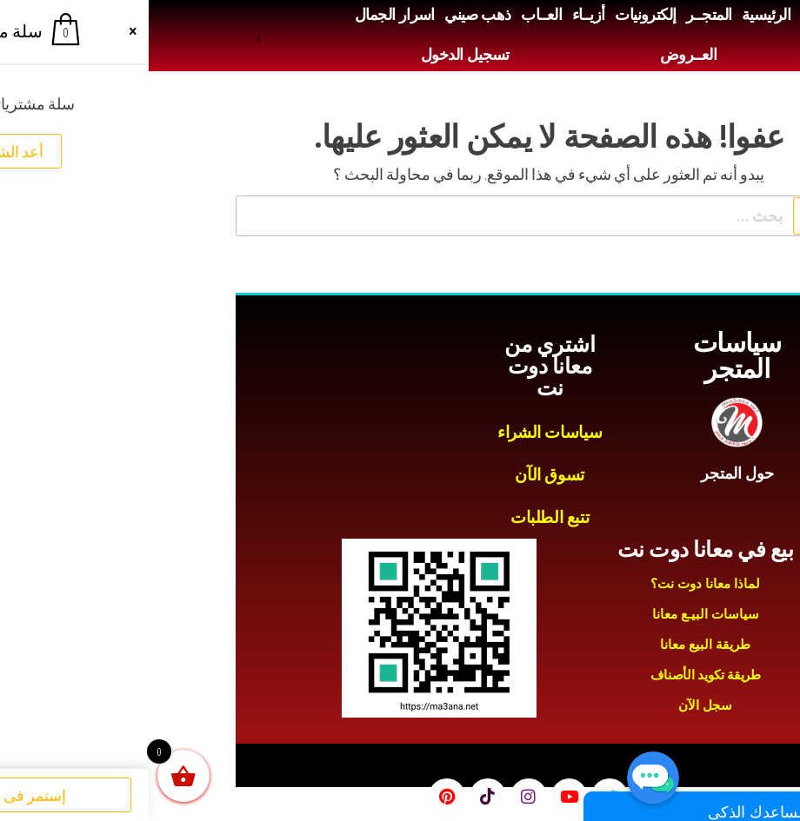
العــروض (539, 54)
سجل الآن (556, 705)
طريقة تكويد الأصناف (557, 675)
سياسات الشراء (401, 432)
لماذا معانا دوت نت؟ (556, 584)
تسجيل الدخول (316, 54)
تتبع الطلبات (401, 517)
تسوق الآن (401, 475)
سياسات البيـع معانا (556, 614)
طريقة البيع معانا (556, 644)
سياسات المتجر (588, 356)
